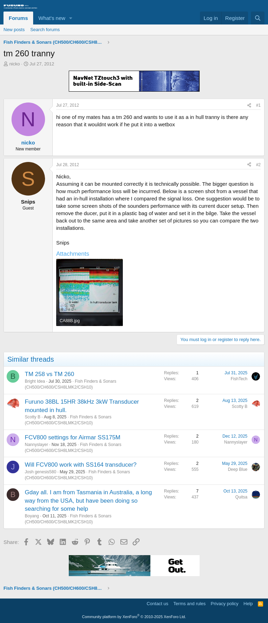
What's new (51, 18)
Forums (18, 18)
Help (248, 603)
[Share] (249, 105)
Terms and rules (189, 603)
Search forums (45, 29)
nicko (14, 63)
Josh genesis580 (40, 471)
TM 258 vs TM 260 (49, 374)
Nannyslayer (36, 444)
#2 (258, 164)
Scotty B (32, 417)
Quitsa (241, 497)
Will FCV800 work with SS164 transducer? (80, 464)
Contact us (157, 603)
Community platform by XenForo (134, 617)
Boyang (32, 516)
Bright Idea (35, 381)
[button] (71, 18)
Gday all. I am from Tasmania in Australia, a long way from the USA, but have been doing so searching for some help (88, 500)
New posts (14, 29)
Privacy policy (224, 603)
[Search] (258, 18)
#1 (258, 105)
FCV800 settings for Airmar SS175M (72, 437)
